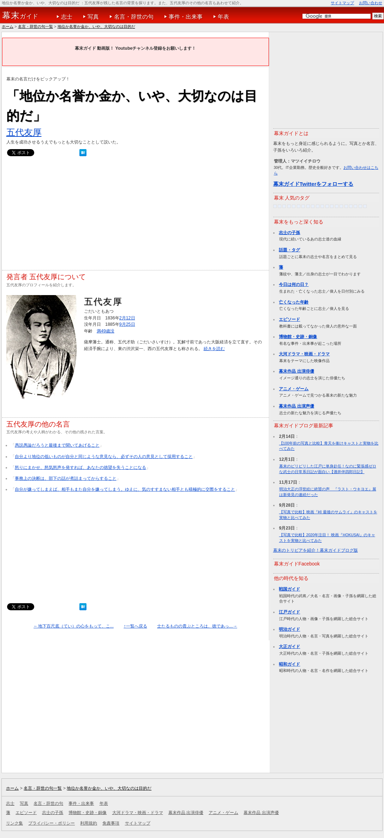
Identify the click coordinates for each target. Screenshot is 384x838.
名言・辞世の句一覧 (35, 26)
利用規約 (88, 823)
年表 (223, 17)
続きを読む (214, 348)
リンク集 (14, 823)
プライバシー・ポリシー (51, 823)
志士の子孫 (289, 232)
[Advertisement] (135, 215)
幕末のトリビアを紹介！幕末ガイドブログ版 (315, 550)
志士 (66, 17)
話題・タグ (289, 249)
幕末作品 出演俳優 (296, 371)
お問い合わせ (370, 3)
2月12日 (127, 318)
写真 (93, 17)
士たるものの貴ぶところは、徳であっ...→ (197, 626)
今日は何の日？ (293, 284)
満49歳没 (105, 331)
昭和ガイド (289, 664)
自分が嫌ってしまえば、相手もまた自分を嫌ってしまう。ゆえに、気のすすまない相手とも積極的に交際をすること (125, 489)
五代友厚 (24, 132)
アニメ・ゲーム (293, 388)
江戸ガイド (289, 612)
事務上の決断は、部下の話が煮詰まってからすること (65, 478)
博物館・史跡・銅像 (298, 336)
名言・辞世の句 (134, 17)
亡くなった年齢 (293, 302)
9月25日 (127, 324)
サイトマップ (342, 3)
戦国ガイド (289, 589)
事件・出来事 (186, 17)
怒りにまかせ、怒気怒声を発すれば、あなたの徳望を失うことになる (80, 467)
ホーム (7, 26)
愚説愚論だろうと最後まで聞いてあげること (57, 445)
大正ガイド (289, 646)
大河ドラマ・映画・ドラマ (304, 353)
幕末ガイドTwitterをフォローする (313, 184)
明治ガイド (289, 629)
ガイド (20, 15)
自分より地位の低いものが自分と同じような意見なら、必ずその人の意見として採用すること (104, 456)
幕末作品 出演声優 (296, 406)
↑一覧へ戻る (135, 626)
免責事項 (110, 823)
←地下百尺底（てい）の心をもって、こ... (74, 626)
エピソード (289, 319)
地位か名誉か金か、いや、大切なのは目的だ (96, 26)
